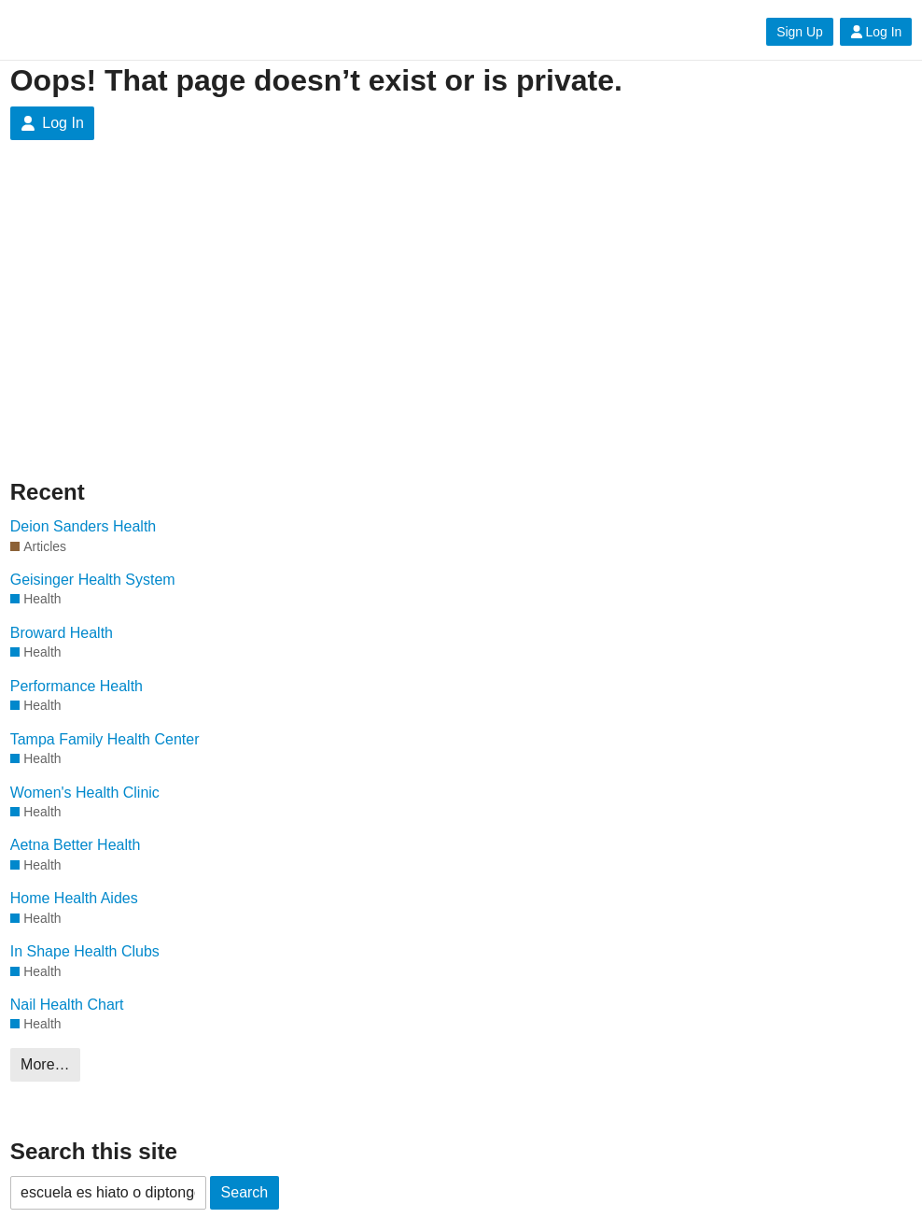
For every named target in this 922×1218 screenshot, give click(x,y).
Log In (876, 31)
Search (245, 1192)
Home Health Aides (74, 898)
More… (45, 1064)
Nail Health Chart (67, 1005)
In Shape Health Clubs (85, 951)
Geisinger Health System (92, 580)
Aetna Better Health (75, 845)
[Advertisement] (461, 308)
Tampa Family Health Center (105, 739)
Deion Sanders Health (83, 526)
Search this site (93, 1151)
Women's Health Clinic (85, 792)
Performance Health (76, 686)
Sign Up (799, 31)
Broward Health (61, 633)
